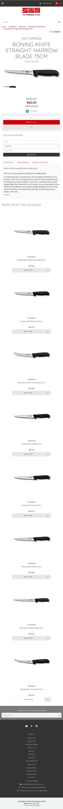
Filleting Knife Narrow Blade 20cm (32, 628)
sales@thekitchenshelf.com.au (31, 784)
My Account (45, 3)
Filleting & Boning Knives (36, 27)
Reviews (40, 162)
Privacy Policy (31, 768)
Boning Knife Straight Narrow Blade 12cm (31, 260)
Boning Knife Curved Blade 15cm (31, 689)
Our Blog (31, 754)
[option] (31, 73)
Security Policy (31, 774)
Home (4, 27)
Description (8, 162)
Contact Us (31, 758)
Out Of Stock (28, 699)
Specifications (23, 162)
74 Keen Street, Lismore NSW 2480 (31, 787)
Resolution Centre (31, 744)
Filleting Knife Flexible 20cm (31, 567)
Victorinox (22, 27)
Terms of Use (31, 764)
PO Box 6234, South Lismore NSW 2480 (31, 791)
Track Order (31, 741)
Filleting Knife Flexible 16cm (31, 444)
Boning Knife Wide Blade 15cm (31, 321)
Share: (55, 32)
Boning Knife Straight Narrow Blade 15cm (18, 29)
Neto (38, 805)
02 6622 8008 (31, 781)
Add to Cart (31, 122)
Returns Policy (31, 771)
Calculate (31, 155)
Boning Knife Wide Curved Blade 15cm (31, 383)
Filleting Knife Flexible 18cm (31, 505)
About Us (31, 751)
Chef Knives (13, 27)
